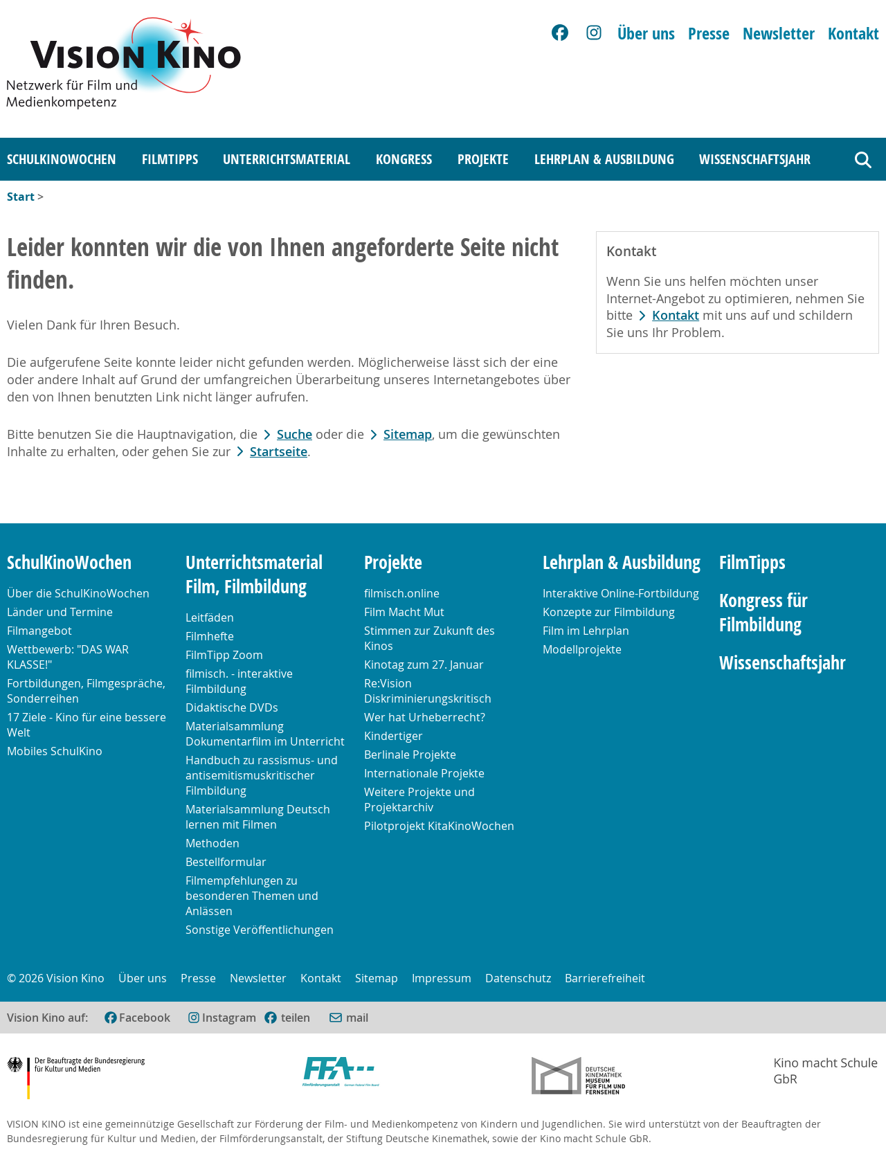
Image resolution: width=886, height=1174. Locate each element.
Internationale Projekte (424, 773)
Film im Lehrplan (586, 630)
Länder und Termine (60, 612)
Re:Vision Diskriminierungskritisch (427, 691)
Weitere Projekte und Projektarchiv (419, 799)
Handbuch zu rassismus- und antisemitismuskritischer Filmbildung (262, 775)
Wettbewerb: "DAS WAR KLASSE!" (68, 657)
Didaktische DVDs (232, 707)
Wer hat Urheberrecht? (424, 717)
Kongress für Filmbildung (763, 612)
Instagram (229, 1017)
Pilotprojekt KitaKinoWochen (439, 825)
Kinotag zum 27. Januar (424, 664)
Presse (709, 33)
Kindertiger (393, 735)
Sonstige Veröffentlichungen (260, 929)
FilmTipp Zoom (224, 654)
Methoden (212, 843)
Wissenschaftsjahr (755, 159)
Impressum (441, 978)
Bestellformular (226, 861)
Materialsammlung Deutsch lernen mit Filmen (258, 817)
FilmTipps (170, 159)
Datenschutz (518, 978)
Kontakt (853, 33)
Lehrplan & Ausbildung (604, 159)
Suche (294, 434)
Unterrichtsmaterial (286, 159)
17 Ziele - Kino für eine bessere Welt (86, 725)
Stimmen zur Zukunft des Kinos (429, 638)
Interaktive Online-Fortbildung (621, 593)
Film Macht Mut (404, 612)
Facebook (144, 1017)
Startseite (278, 452)
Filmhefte (210, 636)
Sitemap (407, 434)
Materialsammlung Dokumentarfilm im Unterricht (265, 734)
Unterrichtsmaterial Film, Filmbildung (254, 574)
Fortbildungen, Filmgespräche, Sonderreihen (86, 691)
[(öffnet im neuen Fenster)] (287, 1017)
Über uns (646, 33)
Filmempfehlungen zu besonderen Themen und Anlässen (252, 896)
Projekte (483, 159)
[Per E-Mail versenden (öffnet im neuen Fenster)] (348, 1017)
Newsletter (779, 33)
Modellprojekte (582, 649)
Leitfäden (210, 617)
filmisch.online (402, 593)
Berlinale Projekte (410, 754)
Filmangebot (39, 630)
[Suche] (863, 160)
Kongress (404, 159)
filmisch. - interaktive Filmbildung (239, 681)
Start (21, 196)
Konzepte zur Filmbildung (609, 612)
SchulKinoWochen (61, 159)
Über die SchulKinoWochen (78, 593)
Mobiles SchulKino (54, 751)
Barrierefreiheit (605, 978)
